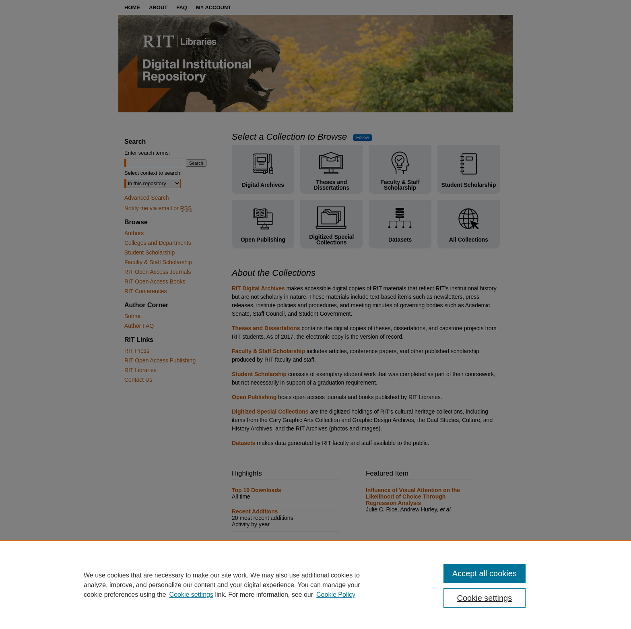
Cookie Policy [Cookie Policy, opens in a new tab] (335, 594)
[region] (315, 584)
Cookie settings (191, 594)
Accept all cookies (484, 573)
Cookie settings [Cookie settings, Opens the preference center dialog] (484, 598)
